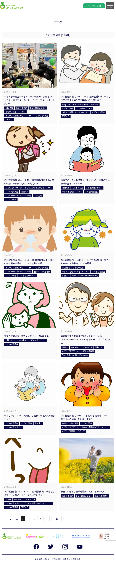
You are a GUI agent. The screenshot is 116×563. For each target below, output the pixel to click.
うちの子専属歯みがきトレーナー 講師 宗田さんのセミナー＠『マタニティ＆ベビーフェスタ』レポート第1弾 (29, 100)
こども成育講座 (41, 115)
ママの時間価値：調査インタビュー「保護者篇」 (27, 335)
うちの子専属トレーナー (15, 111)
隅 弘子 (65, 347)
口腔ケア (9, 119)
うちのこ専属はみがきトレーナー (19, 115)
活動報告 (65, 187)
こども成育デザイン (38, 107)
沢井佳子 (98, 347)
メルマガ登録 (94, 5)
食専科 (36, 271)
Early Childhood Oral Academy (75, 104)
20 (57, 518)
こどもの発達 (21, 107)
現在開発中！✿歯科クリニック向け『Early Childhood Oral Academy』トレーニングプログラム (85, 339)
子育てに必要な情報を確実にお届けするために (83, 491)
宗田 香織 (9, 107)
